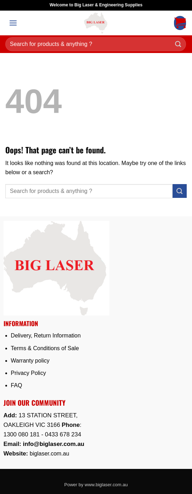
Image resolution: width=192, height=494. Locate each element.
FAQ (16, 385)
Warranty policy (30, 361)
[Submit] (178, 44)
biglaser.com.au (49, 454)
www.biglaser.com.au (106, 484)
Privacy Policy (28, 373)
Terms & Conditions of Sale (45, 348)
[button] (13, 23)
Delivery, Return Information (46, 336)
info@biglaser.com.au (53, 444)
